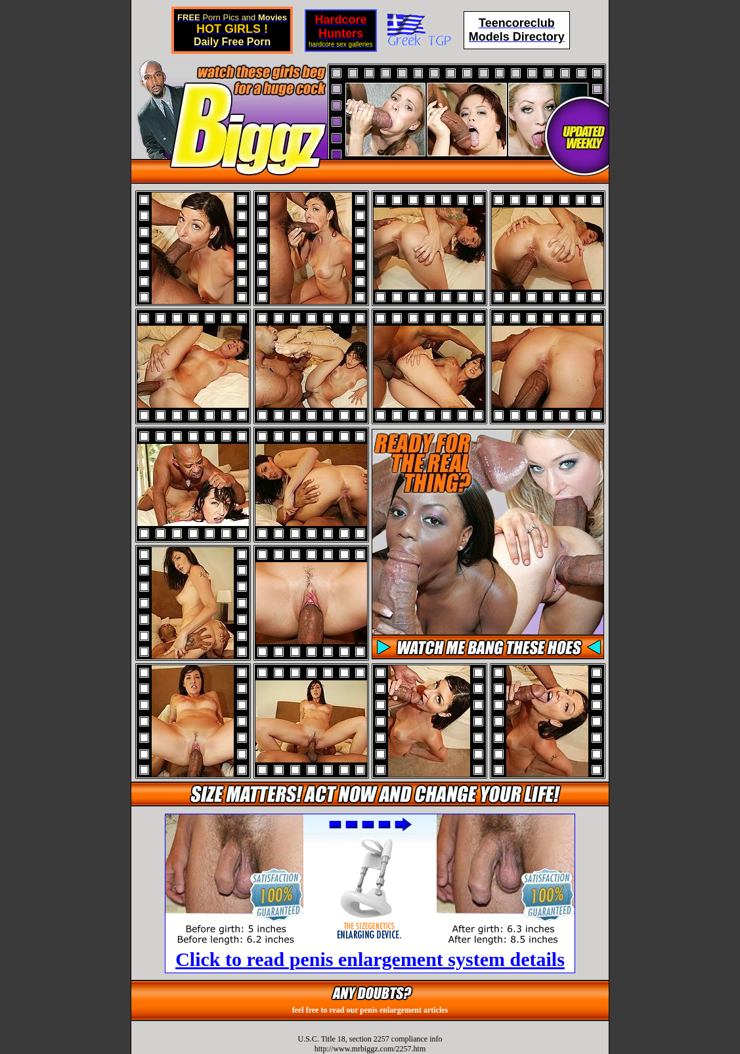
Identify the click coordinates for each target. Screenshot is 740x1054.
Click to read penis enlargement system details (370, 959)
